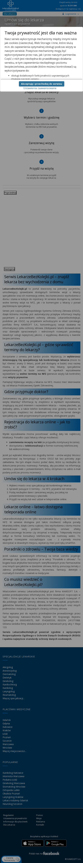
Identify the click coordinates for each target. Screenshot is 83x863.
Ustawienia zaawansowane (39, 88)
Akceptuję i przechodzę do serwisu (41, 83)
